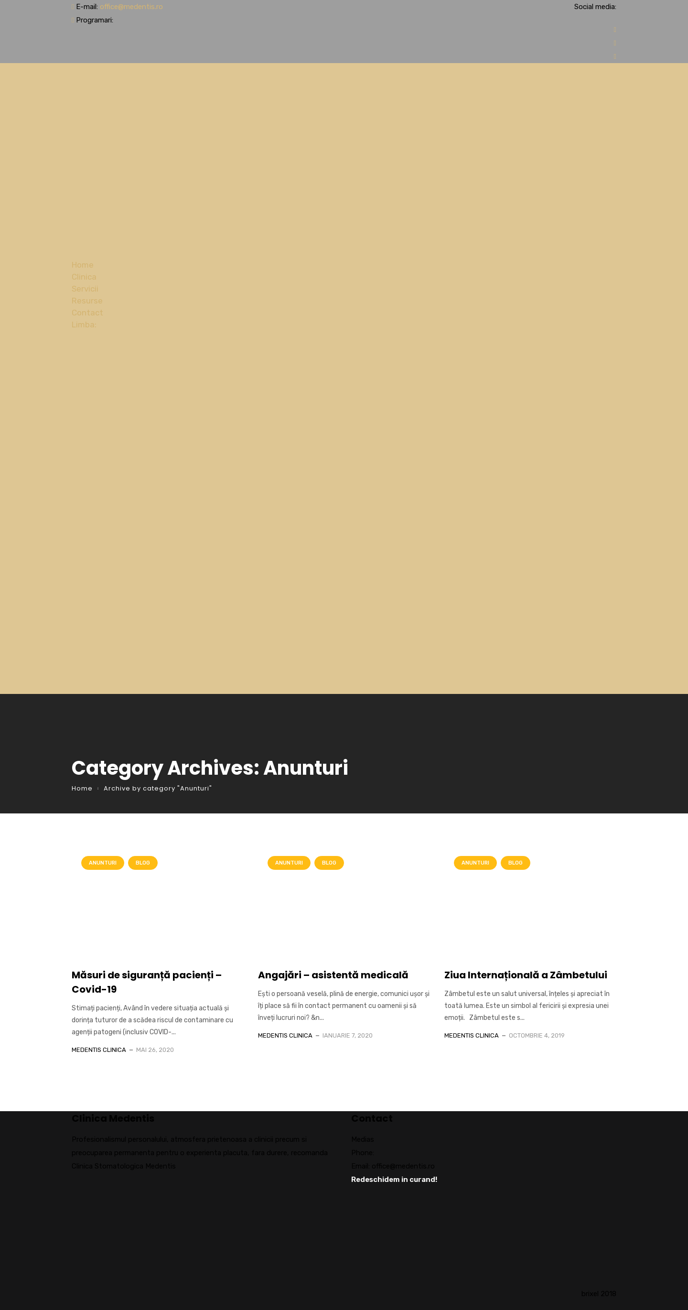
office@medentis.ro (131, 6)
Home (83, 265)
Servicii (85, 288)
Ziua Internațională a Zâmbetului (525, 975)
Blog (143, 863)
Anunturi (103, 863)
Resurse (87, 300)
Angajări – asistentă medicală (333, 975)
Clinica (84, 276)
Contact (87, 312)
